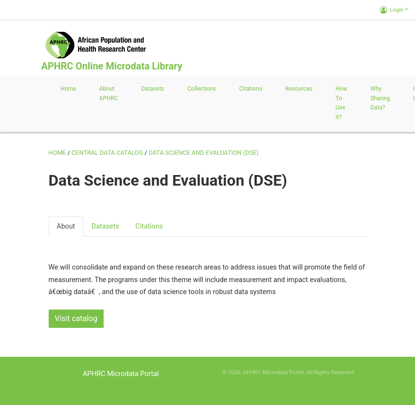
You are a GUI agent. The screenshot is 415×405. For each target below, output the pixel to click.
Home (68, 88)
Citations (250, 88)
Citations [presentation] (149, 226)
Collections (201, 88)
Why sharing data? (380, 98)
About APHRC (108, 93)
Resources (298, 88)
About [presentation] (66, 226)
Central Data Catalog (107, 152)
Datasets (152, 88)
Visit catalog (76, 318)
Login (391, 9)
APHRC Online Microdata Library (111, 66)
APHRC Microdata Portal (121, 374)
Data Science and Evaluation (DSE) (204, 152)
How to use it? (341, 103)
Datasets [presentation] (105, 226)
